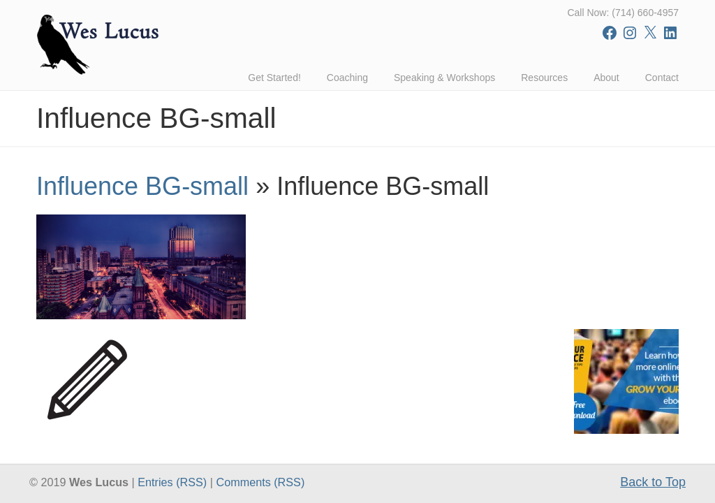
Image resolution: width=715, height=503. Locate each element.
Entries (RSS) (172, 482)
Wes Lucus (98, 41)
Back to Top (653, 482)
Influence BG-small (142, 186)
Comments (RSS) (260, 482)
